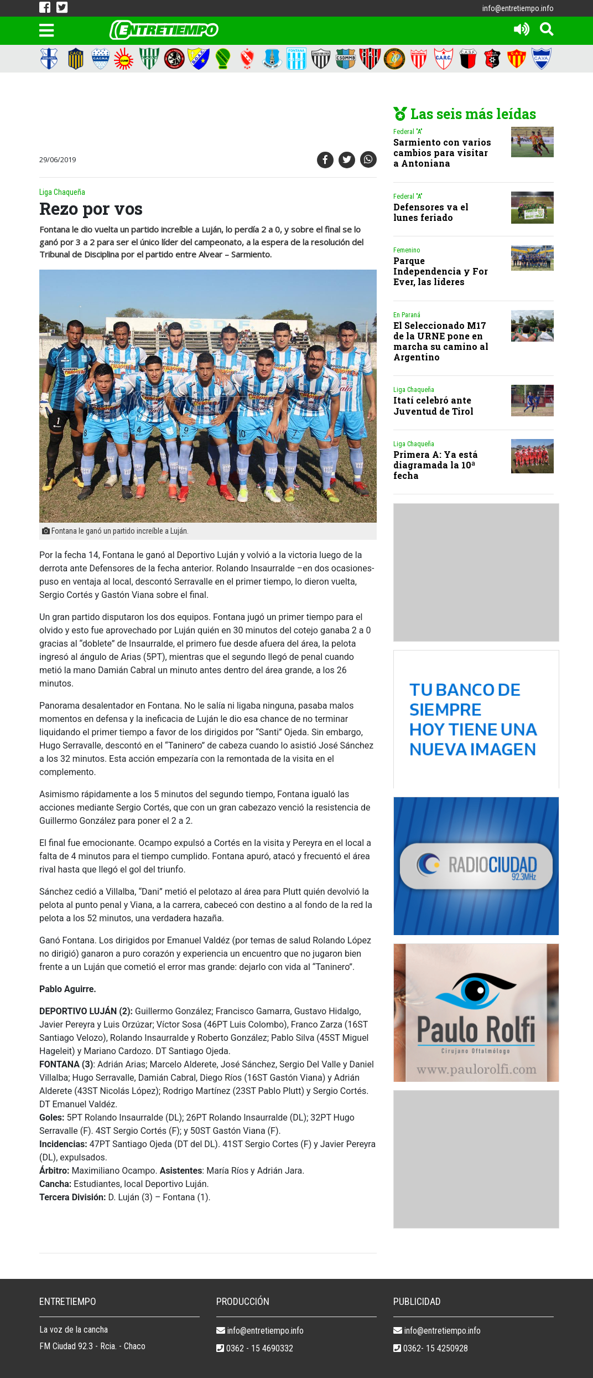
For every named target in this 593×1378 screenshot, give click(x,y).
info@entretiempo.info (518, 8)
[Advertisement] (238, 114)
